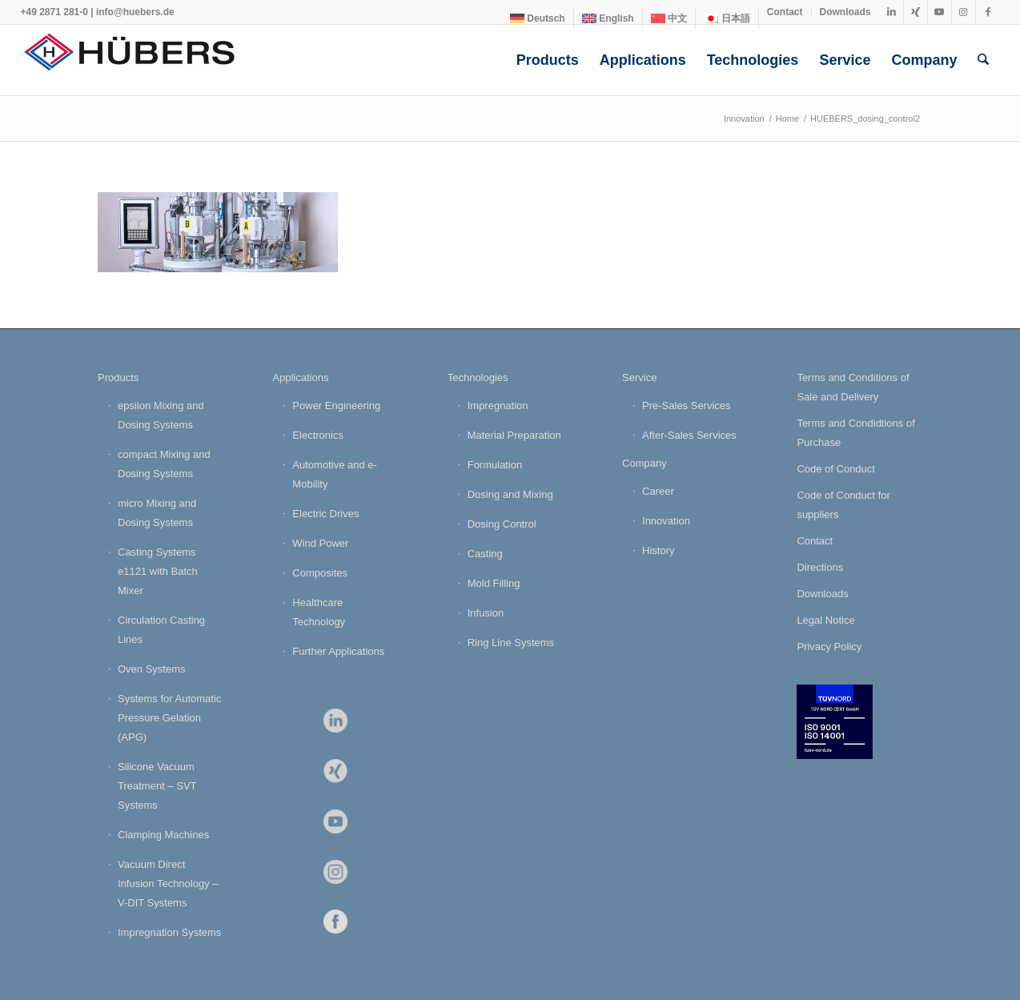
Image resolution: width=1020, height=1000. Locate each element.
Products (118, 377)
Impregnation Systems (169, 932)
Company (644, 463)
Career (658, 491)
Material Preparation (514, 435)
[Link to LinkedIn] (891, 12)
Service (639, 377)
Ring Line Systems (511, 643)
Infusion (486, 613)
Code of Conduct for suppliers (843, 504)
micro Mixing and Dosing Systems (157, 512)
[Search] (983, 60)
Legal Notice (825, 620)
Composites (319, 573)
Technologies (478, 377)
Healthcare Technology (318, 612)
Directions (820, 567)
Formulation (495, 465)
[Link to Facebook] (988, 12)
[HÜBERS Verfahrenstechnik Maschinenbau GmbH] (140, 60)
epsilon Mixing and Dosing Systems (161, 415)
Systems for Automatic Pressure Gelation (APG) (169, 718)
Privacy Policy (829, 647)
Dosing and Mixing (510, 494)
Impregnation (498, 406)
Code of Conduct (836, 469)
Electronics (317, 435)
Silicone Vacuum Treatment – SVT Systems (157, 786)
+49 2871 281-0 (53, 12)
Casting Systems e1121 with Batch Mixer (158, 571)
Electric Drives (325, 514)
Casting (485, 554)
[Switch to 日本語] (727, 18)
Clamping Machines (163, 835)
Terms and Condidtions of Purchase (855, 432)
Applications (300, 377)
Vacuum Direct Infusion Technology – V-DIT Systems (168, 883)
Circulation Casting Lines (161, 629)
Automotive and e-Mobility (334, 474)
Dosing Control (502, 524)
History (658, 550)
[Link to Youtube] (939, 12)
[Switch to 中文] (669, 18)
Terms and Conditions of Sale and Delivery (853, 387)
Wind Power (320, 543)
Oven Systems (152, 669)
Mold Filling (494, 583)
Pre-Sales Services (686, 406)
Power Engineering (336, 406)
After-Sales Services (689, 435)
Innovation (666, 521)
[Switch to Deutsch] (537, 18)
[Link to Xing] (915, 12)
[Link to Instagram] (963, 12)
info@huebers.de (135, 12)
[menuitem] (538, 18)
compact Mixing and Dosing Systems (164, 464)
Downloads (845, 12)
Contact (785, 12)
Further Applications (338, 651)
